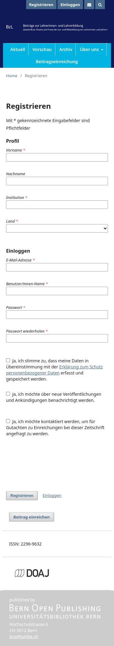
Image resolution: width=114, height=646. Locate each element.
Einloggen (70, 4)
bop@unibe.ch (23, 636)
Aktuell (17, 49)
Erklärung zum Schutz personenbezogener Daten (54, 370)
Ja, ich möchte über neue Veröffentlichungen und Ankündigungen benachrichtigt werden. (53, 397)
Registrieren (41, 4)
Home (11, 75)
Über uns (90, 49)
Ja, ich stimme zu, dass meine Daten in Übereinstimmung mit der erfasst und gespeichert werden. (54, 370)
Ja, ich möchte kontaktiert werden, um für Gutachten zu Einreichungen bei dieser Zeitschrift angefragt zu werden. (55, 427)
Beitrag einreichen (31, 517)
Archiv (65, 49)
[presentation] (52, 464)
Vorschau (42, 49)
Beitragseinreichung (57, 61)
